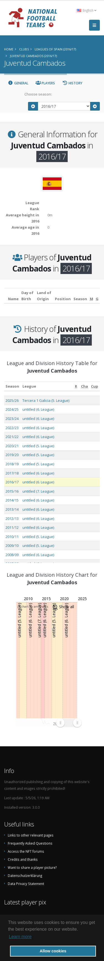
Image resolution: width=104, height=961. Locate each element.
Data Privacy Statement (26, 883)
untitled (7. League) (38, 491)
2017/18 (12, 473)
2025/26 (12, 400)
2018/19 (12, 463)
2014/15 (12, 500)
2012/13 (12, 518)
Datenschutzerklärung (25, 875)
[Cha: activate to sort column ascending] (85, 386)
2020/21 (12, 445)
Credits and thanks (23, 859)
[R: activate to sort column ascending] (76, 386)
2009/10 (12, 545)
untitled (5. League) (38, 445)
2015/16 (12, 491)
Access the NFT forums (26, 851)
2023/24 (12, 418)
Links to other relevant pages (31, 835)
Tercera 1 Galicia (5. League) (45, 400)
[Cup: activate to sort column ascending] (95, 386)
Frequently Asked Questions (30, 843)
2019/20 (12, 454)
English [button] (86, 10)
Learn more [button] (20, 936)
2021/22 (12, 436)
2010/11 (12, 536)
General (18, 83)
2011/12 (12, 527)
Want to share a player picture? (32, 867)
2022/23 (12, 427)
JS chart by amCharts (32, 606)
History (72, 83)
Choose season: (38, 94)
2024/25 (12, 409)
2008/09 (12, 554)
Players (45, 83)
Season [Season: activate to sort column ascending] (12, 386)
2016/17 (12, 482)
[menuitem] (68, 722)
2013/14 (12, 509)
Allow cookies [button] (53, 951)
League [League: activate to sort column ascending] (29, 386)
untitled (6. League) (38, 409)
